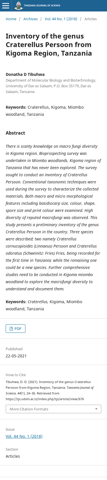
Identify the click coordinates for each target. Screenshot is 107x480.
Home (11, 18)
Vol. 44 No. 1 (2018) (61, 18)
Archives (30, 18)
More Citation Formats (29, 409)
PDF (17, 328)
